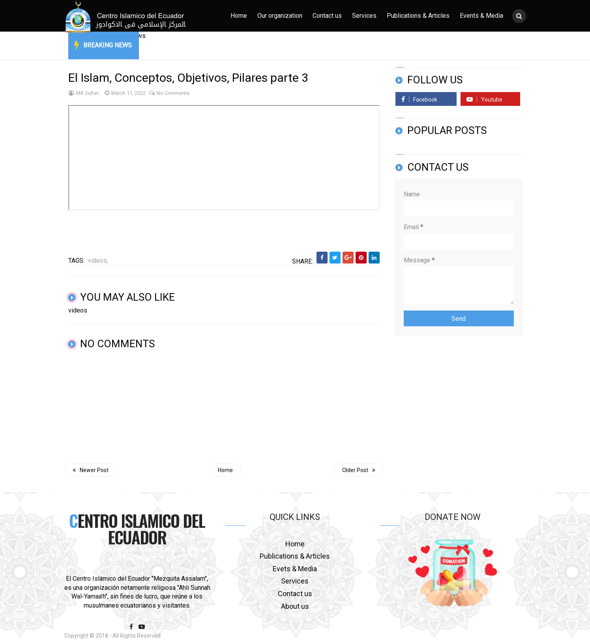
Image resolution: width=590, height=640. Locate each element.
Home (238, 15)
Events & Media (481, 15)
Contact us (327, 15)
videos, (98, 260)
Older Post (358, 470)
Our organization (279, 15)
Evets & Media (295, 569)
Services (364, 15)
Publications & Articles (418, 15)
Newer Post (91, 470)
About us (295, 606)
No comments (169, 93)
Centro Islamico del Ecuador (137, 528)
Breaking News (107, 45)
